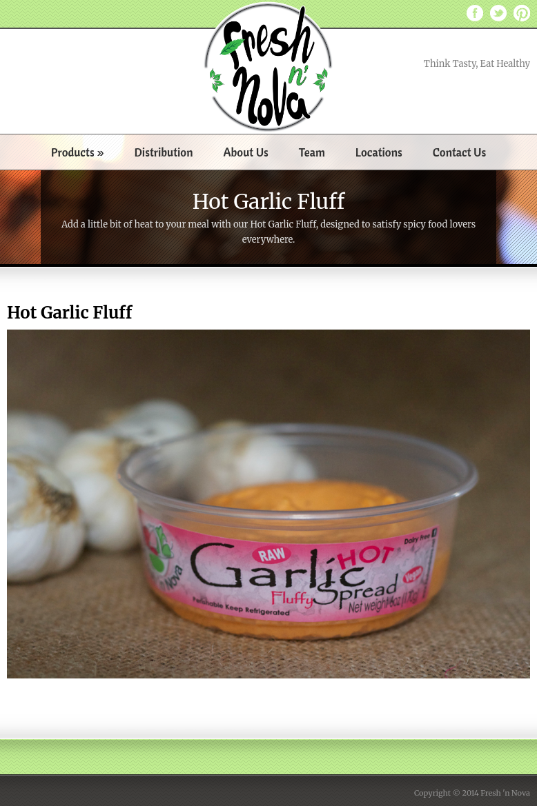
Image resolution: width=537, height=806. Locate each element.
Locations (378, 152)
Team (312, 152)
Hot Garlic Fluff (69, 312)
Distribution (164, 152)
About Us (245, 152)
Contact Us (460, 152)
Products (77, 152)
